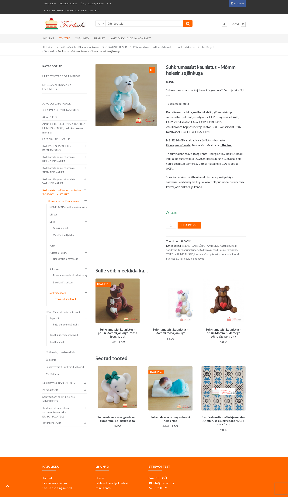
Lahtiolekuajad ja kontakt (130, 38)
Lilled (52, 221)
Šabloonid (51, 359)
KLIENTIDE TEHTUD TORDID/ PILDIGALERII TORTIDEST (71, 10)
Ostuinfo (82, 38)
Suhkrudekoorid (186, 47)
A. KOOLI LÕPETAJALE (56, 103)
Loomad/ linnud (230, 254)
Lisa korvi (189, 225)
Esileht (51, 47)
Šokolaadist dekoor (63, 282)
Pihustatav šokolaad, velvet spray (70, 275)
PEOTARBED (50, 390)
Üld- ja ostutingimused (92, 3)
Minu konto (50, 3)
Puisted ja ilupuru (58, 252)
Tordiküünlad (57, 342)
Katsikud (225, 245)
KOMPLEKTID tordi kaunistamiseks (68, 207)
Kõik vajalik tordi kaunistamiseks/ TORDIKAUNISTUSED (94, 47)
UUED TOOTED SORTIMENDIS (61, 76)
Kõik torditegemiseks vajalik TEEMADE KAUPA (58, 170)
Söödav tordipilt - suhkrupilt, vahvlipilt (65, 367)
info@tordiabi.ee (164, 481)
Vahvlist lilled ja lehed (64, 235)
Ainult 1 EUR (49, 117)
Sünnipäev (172, 258)
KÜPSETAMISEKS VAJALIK (58, 383)
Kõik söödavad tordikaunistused (152, 47)
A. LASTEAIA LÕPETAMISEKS (200, 245)
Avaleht (48, 38)
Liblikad (53, 214)
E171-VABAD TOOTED (56, 139)
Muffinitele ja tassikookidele (60, 352)
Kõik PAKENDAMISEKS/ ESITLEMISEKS (56, 148)
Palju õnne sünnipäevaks (66, 324)
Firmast (99, 38)
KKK (109, 3)
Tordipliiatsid (53, 374)
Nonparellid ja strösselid (65, 258)
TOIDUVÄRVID (51, 423)
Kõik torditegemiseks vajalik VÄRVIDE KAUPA (58, 181)
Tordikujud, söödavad (191, 258)
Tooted (64, 38)
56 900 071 (160, 486)
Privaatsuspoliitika (68, 3)
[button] (152, 70)
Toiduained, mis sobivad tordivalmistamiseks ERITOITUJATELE (56, 412)
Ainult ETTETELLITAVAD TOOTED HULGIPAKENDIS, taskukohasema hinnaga (63, 128)
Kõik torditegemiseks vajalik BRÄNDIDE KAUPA (58, 159)
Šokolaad (54, 269)
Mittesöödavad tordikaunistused (63, 312)
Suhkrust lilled (60, 228)
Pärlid (53, 245)
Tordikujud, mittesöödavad (64, 335)
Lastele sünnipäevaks (207, 254)
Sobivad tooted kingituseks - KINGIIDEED (59, 399)
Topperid (54, 318)
